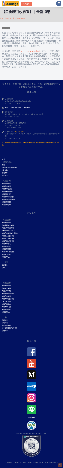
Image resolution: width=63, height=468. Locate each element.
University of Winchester (30, 51)
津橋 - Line (31, 417)
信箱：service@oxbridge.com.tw (17, 108)
